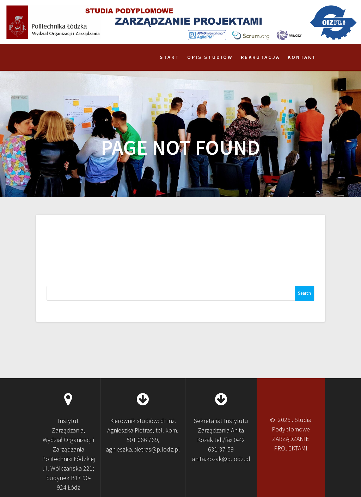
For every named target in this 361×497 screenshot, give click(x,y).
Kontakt (302, 57)
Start (169, 57)
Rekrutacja (260, 57)
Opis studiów (210, 57)
